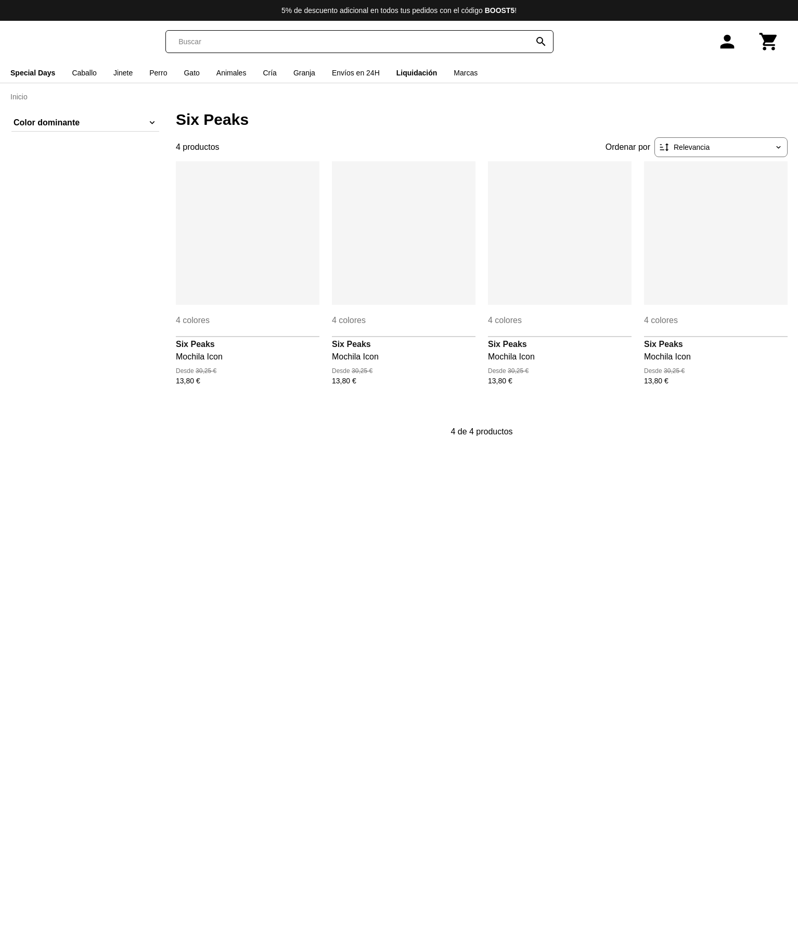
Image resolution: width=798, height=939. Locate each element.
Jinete (123, 73)
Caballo (84, 73)
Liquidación (416, 73)
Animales (231, 73)
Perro (158, 73)
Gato (191, 73)
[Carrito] (768, 41)
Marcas (466, 73)
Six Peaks (195, 344)
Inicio (19, 97)
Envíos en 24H (356, 73)
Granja (304, 73)
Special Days (32, 73)
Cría (269, 73)
